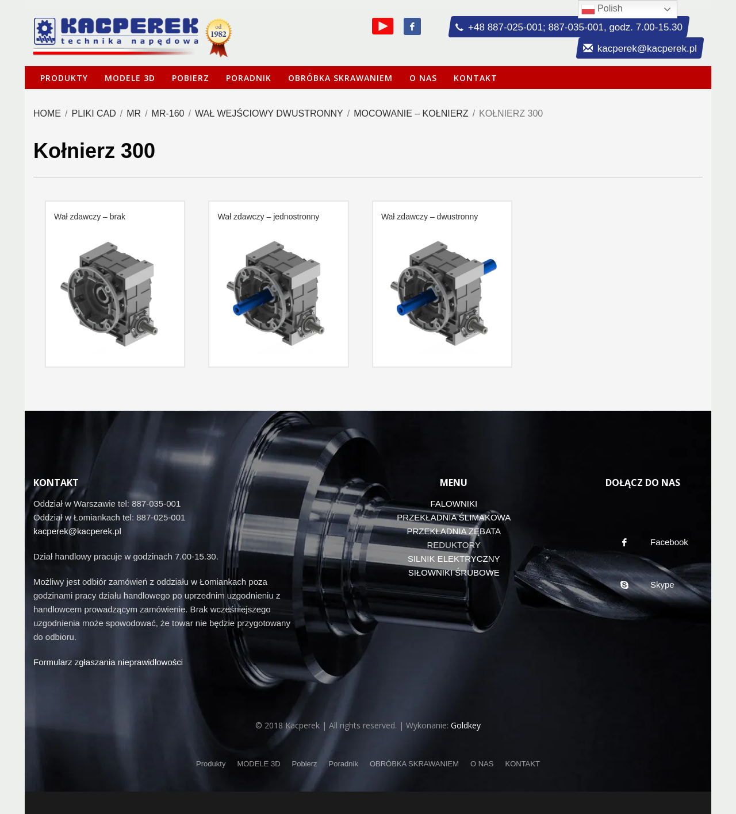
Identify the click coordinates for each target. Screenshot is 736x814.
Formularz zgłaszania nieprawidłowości (108, 662)
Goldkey (466, 725)
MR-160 (168, 113)
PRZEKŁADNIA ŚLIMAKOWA (454, 517)
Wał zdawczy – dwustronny (429, 216)
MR (133, 113)
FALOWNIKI (453, 503)
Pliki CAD (93, 113)
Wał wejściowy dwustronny (269, 113)
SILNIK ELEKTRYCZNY (454, 559)
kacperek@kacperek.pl (77, 531)
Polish (602, 9)
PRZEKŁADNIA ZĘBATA (454, 531)
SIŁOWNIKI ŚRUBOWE (454, 572)
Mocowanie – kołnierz (411, 113)
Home (47, 113)
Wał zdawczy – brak (89, 216)
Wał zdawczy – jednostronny (268, 216)
